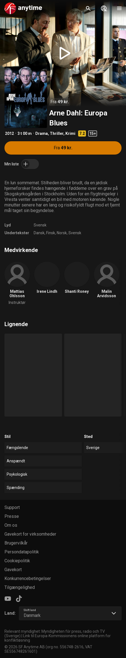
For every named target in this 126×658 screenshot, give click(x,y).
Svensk (40, 225)
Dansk (39, 233)
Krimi (70, 133)
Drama (41, 133)
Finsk (50, 233)
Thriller (56, 133)
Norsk (62, 233)
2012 (9, 133)
